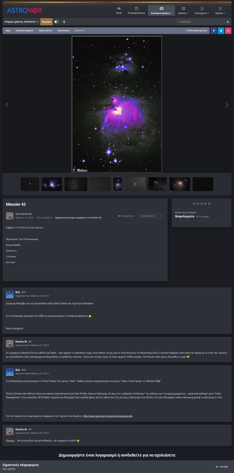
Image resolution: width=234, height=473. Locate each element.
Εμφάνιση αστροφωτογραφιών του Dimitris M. (78, 217)
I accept (222, 466)
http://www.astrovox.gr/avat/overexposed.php (108, 416)
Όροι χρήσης (9, 468)
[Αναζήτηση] (193, 21)
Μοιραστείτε (126, 216)
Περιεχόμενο (201, 13)
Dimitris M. (26, 214)
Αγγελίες (182, 13)
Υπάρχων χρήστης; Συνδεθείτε (21, 21)
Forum (119, 13)
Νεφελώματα (184, 216)
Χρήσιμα (219, 13)
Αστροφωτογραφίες (161, 13)
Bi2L (17, 292)
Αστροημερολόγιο (136, 13)
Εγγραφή (46, 21)
